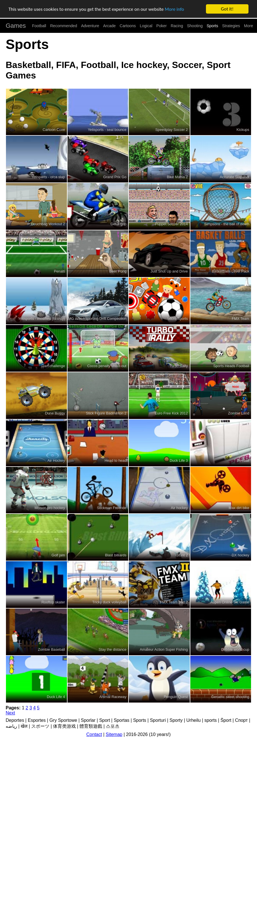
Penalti (59, 271)
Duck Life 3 (179, 460)
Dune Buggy (55, 413)
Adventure (90, 26)
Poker (161, 26)
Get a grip (118, 224)
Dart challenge (53, 366)
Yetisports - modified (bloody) (41, 318)
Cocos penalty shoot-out (107, 366)
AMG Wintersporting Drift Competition (96, 318)
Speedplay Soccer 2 (171, 129)
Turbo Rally (178, 366)
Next (10, 712)
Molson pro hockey (50, 508)
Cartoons (128, 26)
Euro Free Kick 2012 (171, 413)
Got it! (227, 9)
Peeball (243, 460)
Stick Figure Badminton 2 (106, 413)
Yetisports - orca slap (48, 177)
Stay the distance (112, 649)
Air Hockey (56, 460)
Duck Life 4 (56, 697)
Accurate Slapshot (234, 177)
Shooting (195, 26)
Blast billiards (115, 555)
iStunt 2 (182, 555)
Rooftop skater (53, 602)
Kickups (243, 129)
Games (16, 25)
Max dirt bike (239, 508)
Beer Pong (117, 271)
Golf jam (58, 555)
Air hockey (179, 508)
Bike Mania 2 (177, 177)
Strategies (231, 26)
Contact (94, 734)
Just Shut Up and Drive (169, 271)
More (248, 26)
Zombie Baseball (51, 649)
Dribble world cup (235, 649)
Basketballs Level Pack (230, 271)
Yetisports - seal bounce (107, 129)
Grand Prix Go (115, 177)
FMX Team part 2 (174, 602)
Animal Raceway (112, 697)
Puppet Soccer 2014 (171, 224)
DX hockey (240, 555)
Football (39, 26)
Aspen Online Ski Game (229, 602)
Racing (177, 26)
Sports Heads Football (231, 366)
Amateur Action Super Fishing (164, 649)
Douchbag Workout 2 (48, 224)
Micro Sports (177, 318)
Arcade (109, 26)
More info (174, 9)
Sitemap (114, 734)
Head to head (116, 460)
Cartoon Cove (54, 129)
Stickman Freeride (112, 508)
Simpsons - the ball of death (226, 224)
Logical (146, 26)
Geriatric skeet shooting (230, 697)
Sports (212, 26)
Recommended (63, 26)
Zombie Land (238, 413)
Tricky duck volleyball (109, 602)
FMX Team (240, 318)
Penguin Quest (176, 697)
